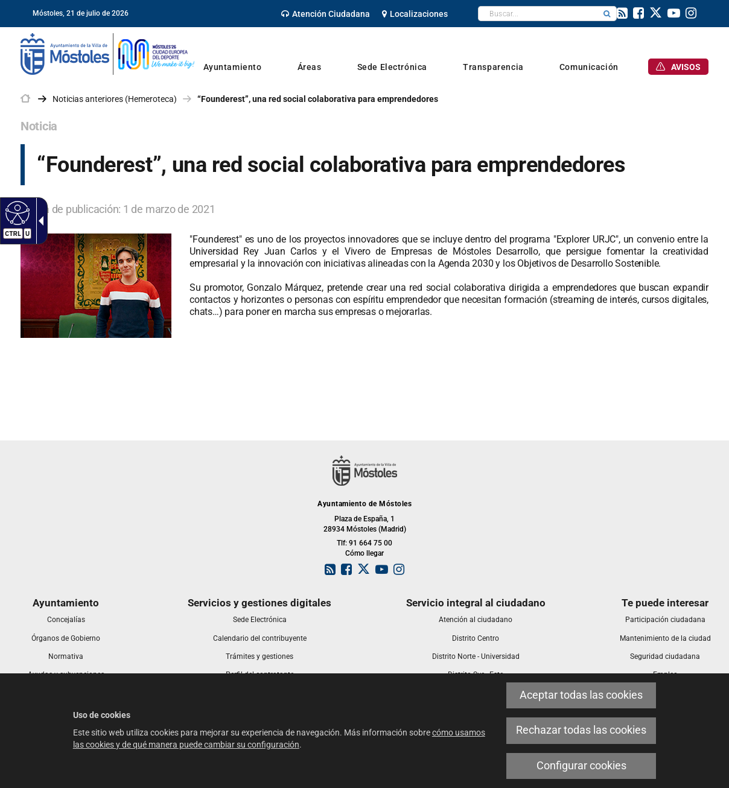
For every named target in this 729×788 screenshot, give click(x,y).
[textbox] (538, 13)
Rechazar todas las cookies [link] (581, 730)
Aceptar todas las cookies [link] (581, 695)
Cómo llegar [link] (364, 553)
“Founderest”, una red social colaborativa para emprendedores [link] (317, 99)
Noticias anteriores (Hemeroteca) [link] (115, 99)
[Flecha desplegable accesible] (38, 221)
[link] (325, 14)
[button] (607, 13)
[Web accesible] (16, 212)
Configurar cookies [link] (581, 766)
